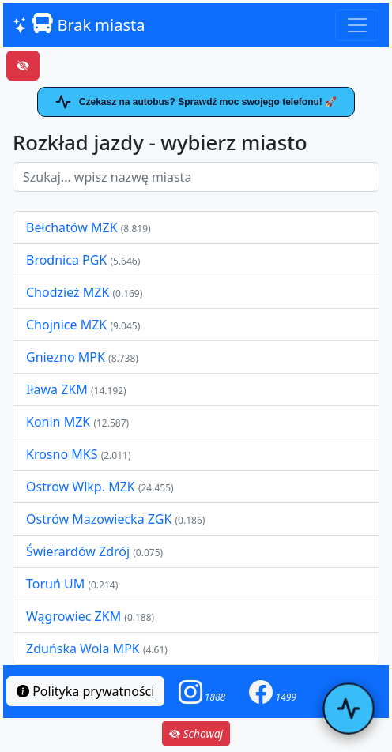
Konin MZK (58, 422)
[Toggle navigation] (357, 25)
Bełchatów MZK (72, 227)
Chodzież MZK (67, 292)
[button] (202, 691)
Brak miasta (79, 24)
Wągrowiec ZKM (75, 616)
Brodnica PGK (68, 260)
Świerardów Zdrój (78, 551)
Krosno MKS (63, 454)
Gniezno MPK (67, 357)
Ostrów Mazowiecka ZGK (100, 519)
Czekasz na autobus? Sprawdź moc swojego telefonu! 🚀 (196, 102)
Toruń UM (55, 583)
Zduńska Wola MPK (83, 648)
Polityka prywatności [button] (85, 691)
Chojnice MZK (68, 324)
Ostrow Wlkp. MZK (82, 486)
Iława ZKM (57, 389)
